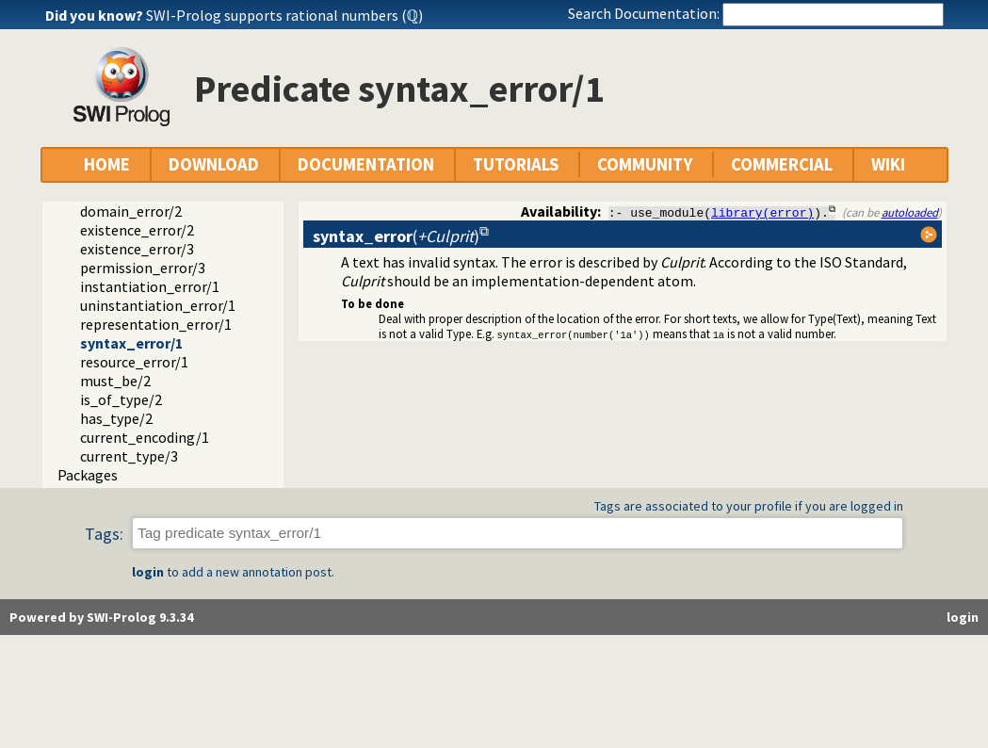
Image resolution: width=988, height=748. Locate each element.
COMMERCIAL (782, 164)
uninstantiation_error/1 (157, 305)
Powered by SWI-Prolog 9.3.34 (101, 617)
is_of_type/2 (121, 399)
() (396, 236)
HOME (107, 164)
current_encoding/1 (144, 437)
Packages (87, 474)
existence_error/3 (137, 248)
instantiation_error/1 (149, 286)
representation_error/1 (156, 324)
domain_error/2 (131, 211)
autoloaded (910, 212)
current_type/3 (129, 456)
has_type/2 (116, 418)
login (148, 571)
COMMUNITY (644, 164)
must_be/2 (115, 380)
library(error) (762, 211)
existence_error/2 (137, 229)
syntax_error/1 (131, 342)
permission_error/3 (142, 267)
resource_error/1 (134, 361)
